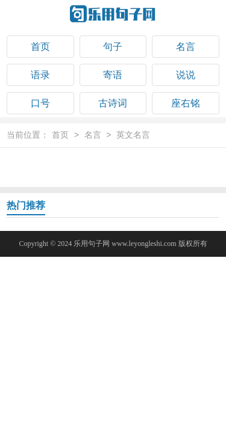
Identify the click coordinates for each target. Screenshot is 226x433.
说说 (185, 75)
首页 (40, 46)
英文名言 (133, 135)
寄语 (112, 75)
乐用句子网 (92, 243)
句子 (112, 46)
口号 (40, 103)
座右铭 (185, 103)
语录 (40, 75)
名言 (185, 46)
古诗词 (112, 103)
